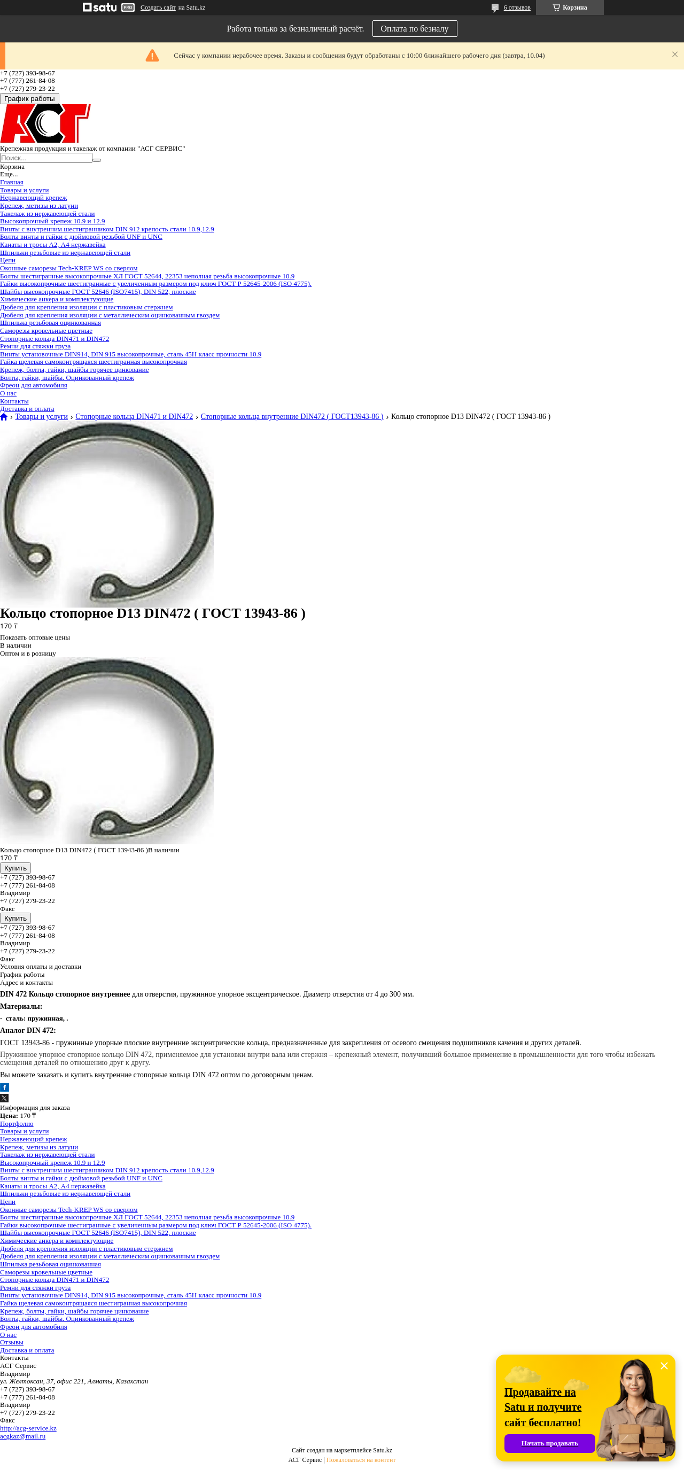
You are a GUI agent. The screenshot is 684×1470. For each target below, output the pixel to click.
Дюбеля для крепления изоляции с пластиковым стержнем (86, 307)
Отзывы (12, 1342)
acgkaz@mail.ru (22, 1436)
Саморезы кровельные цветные (46, 330)
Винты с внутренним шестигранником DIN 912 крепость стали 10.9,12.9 (107, 229)
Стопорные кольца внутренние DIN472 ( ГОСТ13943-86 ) (292, 417)
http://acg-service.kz (28, 1428)
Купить (15, 868)
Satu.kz (382, 1450)
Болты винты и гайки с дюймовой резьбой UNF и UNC (81, 236)
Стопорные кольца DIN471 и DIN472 (54, 339)
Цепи (7, 260)
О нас (8, 393)
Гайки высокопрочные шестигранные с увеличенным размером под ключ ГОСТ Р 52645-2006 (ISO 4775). (156, 283)
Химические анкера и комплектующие (56, 299)
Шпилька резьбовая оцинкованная (50, 322)
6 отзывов (517, 7)
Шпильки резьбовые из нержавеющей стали (65, 252)
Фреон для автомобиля (33, 385)
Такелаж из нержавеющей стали (47, 213)
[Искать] (96, 160)
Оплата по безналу (415, 28)
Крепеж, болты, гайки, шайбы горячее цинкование (74, 369)
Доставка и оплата (27, 409)
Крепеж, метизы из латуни (39, 205)
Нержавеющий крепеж (33, 197)
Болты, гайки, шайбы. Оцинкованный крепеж (67, 378)
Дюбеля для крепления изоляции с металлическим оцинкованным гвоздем (110, 315)
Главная (12, 182)
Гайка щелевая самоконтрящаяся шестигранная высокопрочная (93, 361)
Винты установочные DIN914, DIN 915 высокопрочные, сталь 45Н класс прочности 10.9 (130, 354)
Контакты (14, 401)
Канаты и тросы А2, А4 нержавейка (53, 244)
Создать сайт (158, 7)
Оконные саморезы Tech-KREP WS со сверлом (69, 268)
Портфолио (17, 1123)
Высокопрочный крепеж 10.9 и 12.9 (52, 221)
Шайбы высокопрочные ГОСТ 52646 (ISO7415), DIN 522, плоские (98, 291)
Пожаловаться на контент (361, 1460)
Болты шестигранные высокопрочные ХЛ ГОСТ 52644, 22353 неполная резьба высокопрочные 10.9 (147, 276)
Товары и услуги (24, 190)
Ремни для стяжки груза (35, 346)
